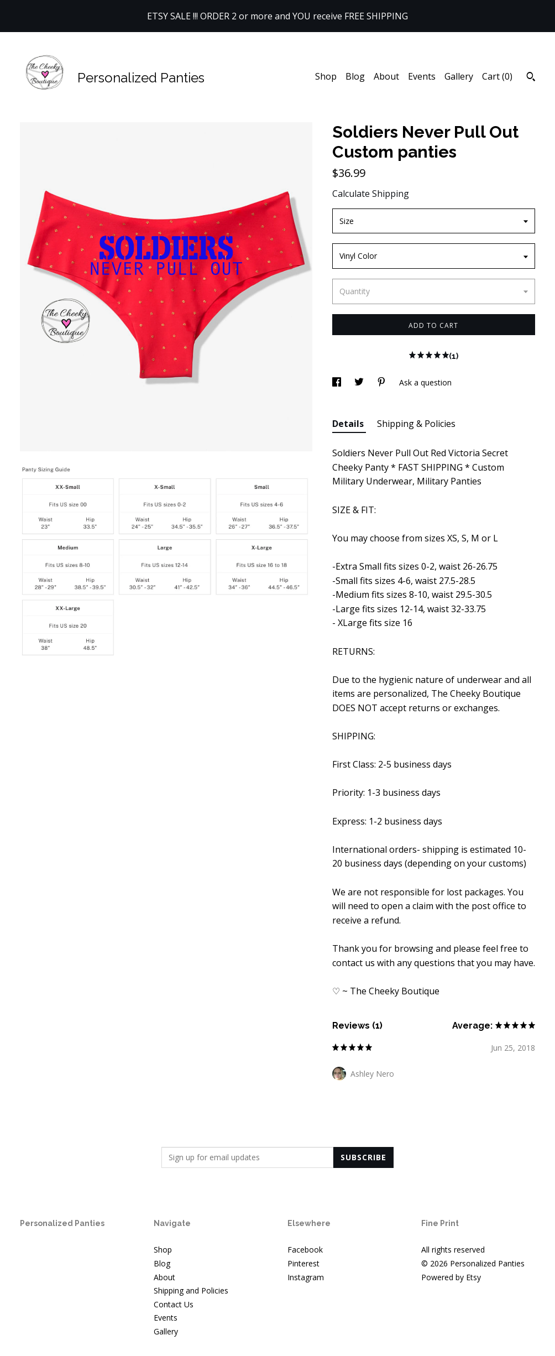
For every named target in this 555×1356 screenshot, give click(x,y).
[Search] (531, 78)
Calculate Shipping (370, 193)
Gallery (458, 76)
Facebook (305, 1249)
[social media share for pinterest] (382, 382)
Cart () (497, 76)
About (386, 76)
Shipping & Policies (416, 424)
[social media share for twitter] (360, 382)
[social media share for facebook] (337, 382)
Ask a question (425, 382)
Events (422, 76)
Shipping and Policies (191, 1290)
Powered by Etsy (451, 1277)
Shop (326, 76)
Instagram (305, 1277)
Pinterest (303, 1263)
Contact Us (173, 1304)
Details (349, 424)
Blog (355, 76)
